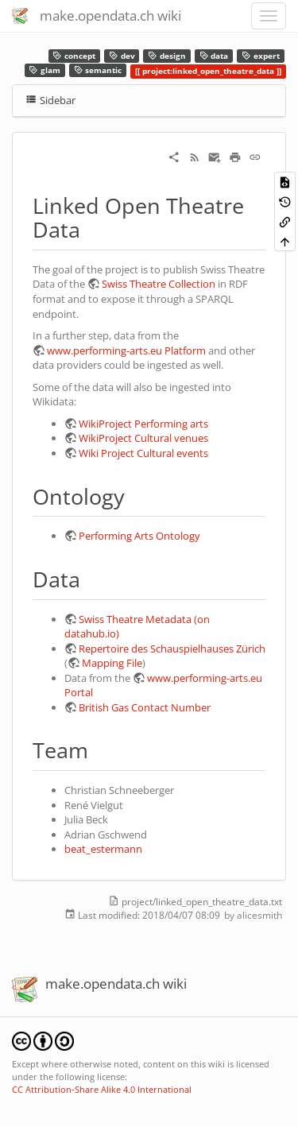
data (214, 56)
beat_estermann (103, 849)
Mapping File (112, 663)
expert (261, 56)
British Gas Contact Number (145, 707)
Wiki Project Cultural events (143, 453)
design (167, 56)
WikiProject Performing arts (143, 423)
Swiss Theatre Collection (158, 284)
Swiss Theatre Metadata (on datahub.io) (137, 626)
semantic (98, 70)
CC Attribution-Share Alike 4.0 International (102, 1089)
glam (44, 70)
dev (122, 56)
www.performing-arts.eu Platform (126, 350)
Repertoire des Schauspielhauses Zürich (172, 648)
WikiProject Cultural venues (143, 438)
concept (73, 56)
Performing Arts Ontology (139, 536)
